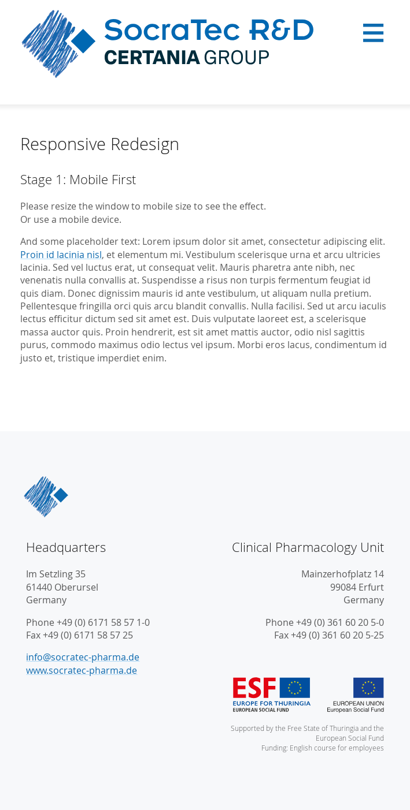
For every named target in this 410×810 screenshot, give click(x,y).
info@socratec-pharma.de (82, 657)
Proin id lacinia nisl (61, 254)
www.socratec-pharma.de (81, 670)
